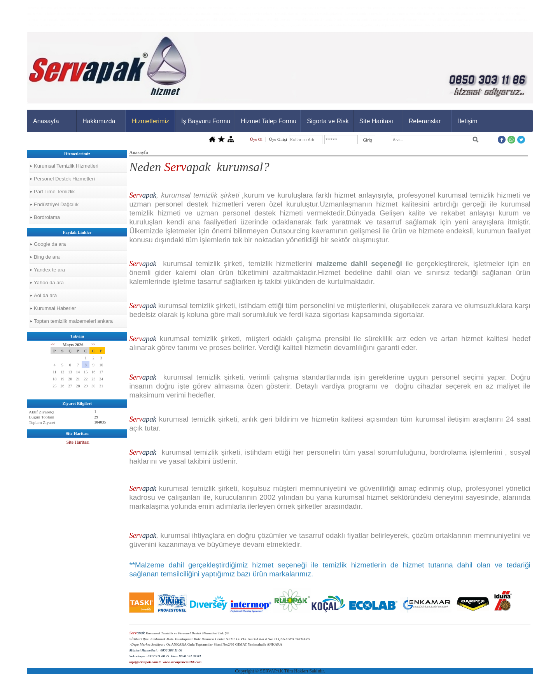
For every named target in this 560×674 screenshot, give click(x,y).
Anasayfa (46, 121)
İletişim (468, 121)
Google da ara (50, 244)
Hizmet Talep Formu (268, 121)
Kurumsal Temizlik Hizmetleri (66, 166)
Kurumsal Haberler (55, 308)
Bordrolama (47, 217)
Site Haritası (376, 121)
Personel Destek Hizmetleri (64, 179)
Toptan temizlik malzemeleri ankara (73, 321)
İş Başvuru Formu (205, 121)
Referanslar (425, 121)
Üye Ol (256, 139)
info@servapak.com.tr (145, 662)
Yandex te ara (49, 270)
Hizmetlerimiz (150, 121)
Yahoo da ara (49, 282)
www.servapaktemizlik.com (182, 662)
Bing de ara (47, 257)
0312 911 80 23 (158, 656)
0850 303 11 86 (171, 650)
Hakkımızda (98, 121)
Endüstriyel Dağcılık (56, 204)
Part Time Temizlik (54, 191)
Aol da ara (45, 295)
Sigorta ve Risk (328, 121)
